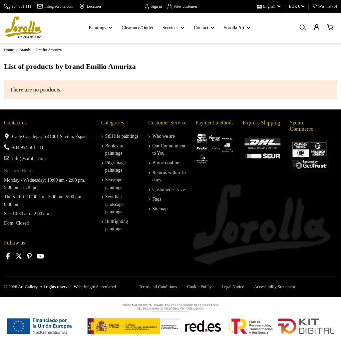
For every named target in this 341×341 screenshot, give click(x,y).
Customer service (168, 189)
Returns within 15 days (168, 176)
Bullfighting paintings (116, 225)
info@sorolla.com (59, 6)
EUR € (297, 6)
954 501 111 (21, 6)
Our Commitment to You (168, 149)
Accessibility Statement (274, 286)
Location (94, 6)
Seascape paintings (113, 183)
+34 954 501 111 (27, 147)
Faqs (156, 199)
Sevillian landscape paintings (114, 204)
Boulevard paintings (115, 149)
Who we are (163, 136)
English (269, 6)
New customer (182, 6)
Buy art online (165, 162)
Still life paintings (122, 136)
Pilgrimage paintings (115, 166)
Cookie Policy (199, 286)
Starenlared (106, 286)
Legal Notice (232, 286)
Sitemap (160, 208)
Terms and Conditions (158, 286)
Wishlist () (324, 6)
